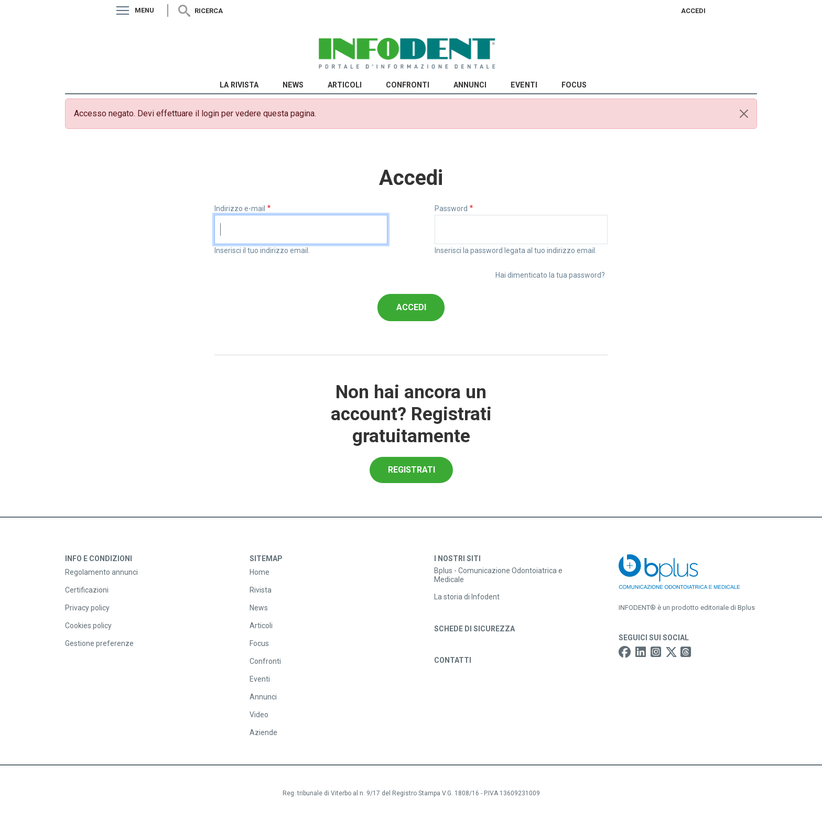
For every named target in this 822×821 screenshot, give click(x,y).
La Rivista (239, 85)
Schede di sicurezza (474, 629)
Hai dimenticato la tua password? (550, 275)
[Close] (743, 113)
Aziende (263, 732)
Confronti (407, 85)
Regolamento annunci (101, 572)
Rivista (261, 590)
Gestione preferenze (99, 643)
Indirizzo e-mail (239, 208)
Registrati (411, 470)
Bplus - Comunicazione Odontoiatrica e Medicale (498, 575)
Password (451, 208)
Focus (574, 85)
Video (259, 714)
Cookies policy (88, 625)
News (293, 85)
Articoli (345, 85)
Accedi (693, 11)
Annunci (469, 85)
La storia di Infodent (467, 597)
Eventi (524, 85)
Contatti (452, 660)
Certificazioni (87, 590)
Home (259, 572)
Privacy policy (87, 608)
